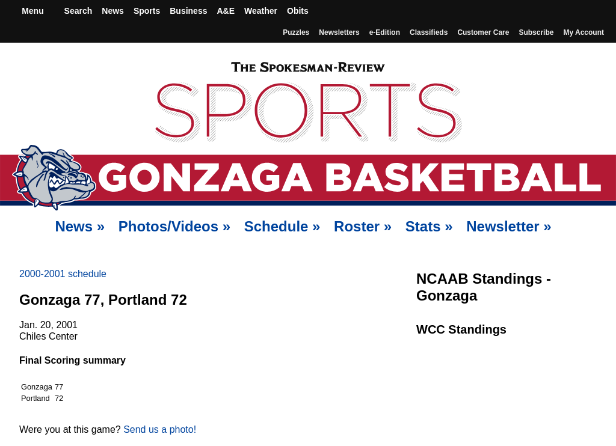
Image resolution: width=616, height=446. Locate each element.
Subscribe (536, 32)
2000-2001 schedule (62, 274)
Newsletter (508, 226)
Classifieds (429, 32)
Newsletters (339, 32)
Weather (260, 11)
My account (583, 32)
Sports (147, 11)
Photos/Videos (174, 226)
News (113, 11)
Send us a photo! (159, 429)
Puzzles (296, 32)
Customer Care (483, 32)
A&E (226, 11)
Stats (429, 226)
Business (188, 11)
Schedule (282, 226)
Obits (298, 11)
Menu (31, 11)
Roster (363, 226)
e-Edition (384, 32)
